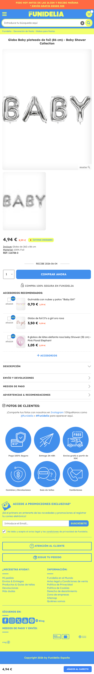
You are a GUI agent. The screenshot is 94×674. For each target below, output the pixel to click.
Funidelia (6, 31)
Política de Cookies (58, 587)
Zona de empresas (58, 594)
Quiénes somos (56, 601)
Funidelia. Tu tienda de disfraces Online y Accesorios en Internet (46, 14)
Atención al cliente (47, 546)
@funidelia (27, 415)
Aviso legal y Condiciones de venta (67, 581)
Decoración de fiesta (24, 31)
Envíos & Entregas (13, 581)
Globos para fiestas (45, 31)
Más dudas (8, 591)
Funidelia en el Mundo (60, 577)
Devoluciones (10, 587)
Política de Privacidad (60, 584)
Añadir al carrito (78, 669)
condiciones (52, 531)
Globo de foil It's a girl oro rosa (46, 318)
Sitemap (52, 597)
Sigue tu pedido (47, 557)
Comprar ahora (53, 274)
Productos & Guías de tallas (18, 584)
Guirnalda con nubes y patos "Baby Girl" (51, 299)
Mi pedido (8, 577)
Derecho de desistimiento (62, 591)
